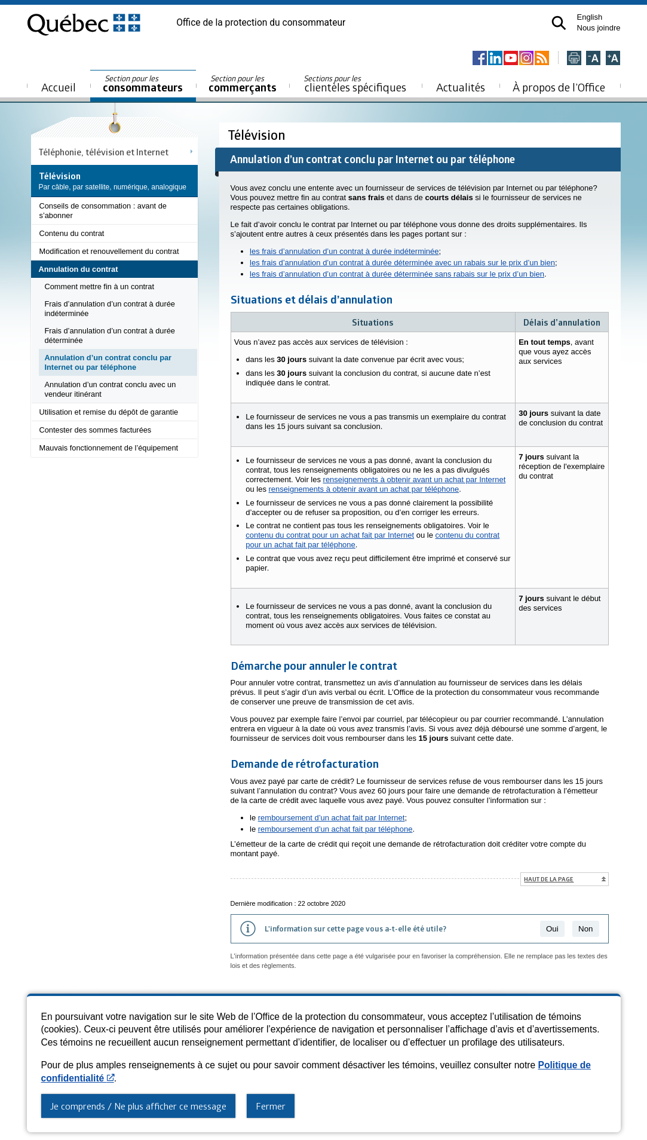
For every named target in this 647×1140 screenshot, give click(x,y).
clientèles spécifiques (354, 83)
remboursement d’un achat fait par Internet (331, 817)
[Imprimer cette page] (574, 59)
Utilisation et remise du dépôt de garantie (109, 411)
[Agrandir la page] (613, 59)
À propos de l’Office (559, 86)
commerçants (242, 84)
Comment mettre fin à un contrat (100, 286)
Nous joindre (599, 27)
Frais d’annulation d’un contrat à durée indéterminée (110, 308)
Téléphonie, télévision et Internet (103, 152)
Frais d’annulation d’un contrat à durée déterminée (110, 335)
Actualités (460, 86)
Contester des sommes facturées (95, 429)
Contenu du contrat (72, 233)
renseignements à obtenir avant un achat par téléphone (364, 489)
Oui (552, 928)
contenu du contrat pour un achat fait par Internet (330, 535)
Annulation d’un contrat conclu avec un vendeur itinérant (110, 389)
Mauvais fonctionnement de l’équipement (109, 447)
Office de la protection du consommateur (260, 22)
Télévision (258, 134)
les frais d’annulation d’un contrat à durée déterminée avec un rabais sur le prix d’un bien (402, 262)
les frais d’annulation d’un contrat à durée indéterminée (344, 251)
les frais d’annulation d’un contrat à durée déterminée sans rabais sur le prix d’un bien (397, 273)
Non (585, 928)
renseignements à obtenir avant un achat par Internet (414, 479)
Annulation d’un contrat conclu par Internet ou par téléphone (108, 362)
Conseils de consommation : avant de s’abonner (103, 210)
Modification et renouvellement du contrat (109, 251)
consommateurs (143, 84)
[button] (559, 23)
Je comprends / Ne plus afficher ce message (138, 1106)
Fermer (271, 1106)
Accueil (58, 86)
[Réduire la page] (593, 59)
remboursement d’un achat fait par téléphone (335, 829)
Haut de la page (549, 879)
